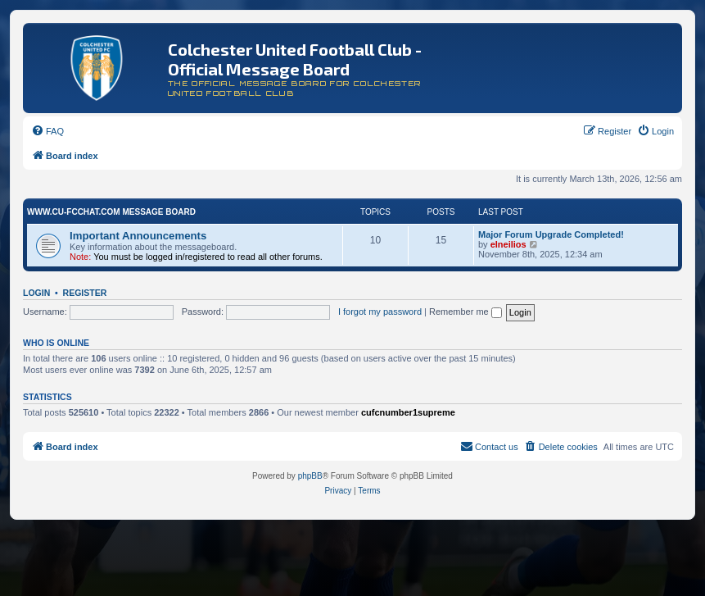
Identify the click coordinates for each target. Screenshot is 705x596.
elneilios (508, 244)
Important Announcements (138, 236)
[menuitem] (47, 131)
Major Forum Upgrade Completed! (551, 234)
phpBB (310, 475)
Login (36, 293)
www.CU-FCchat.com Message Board (111, 211)
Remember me (465, 311)
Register (85, 293)
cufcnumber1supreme (408, 412)
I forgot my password (380, 311)
